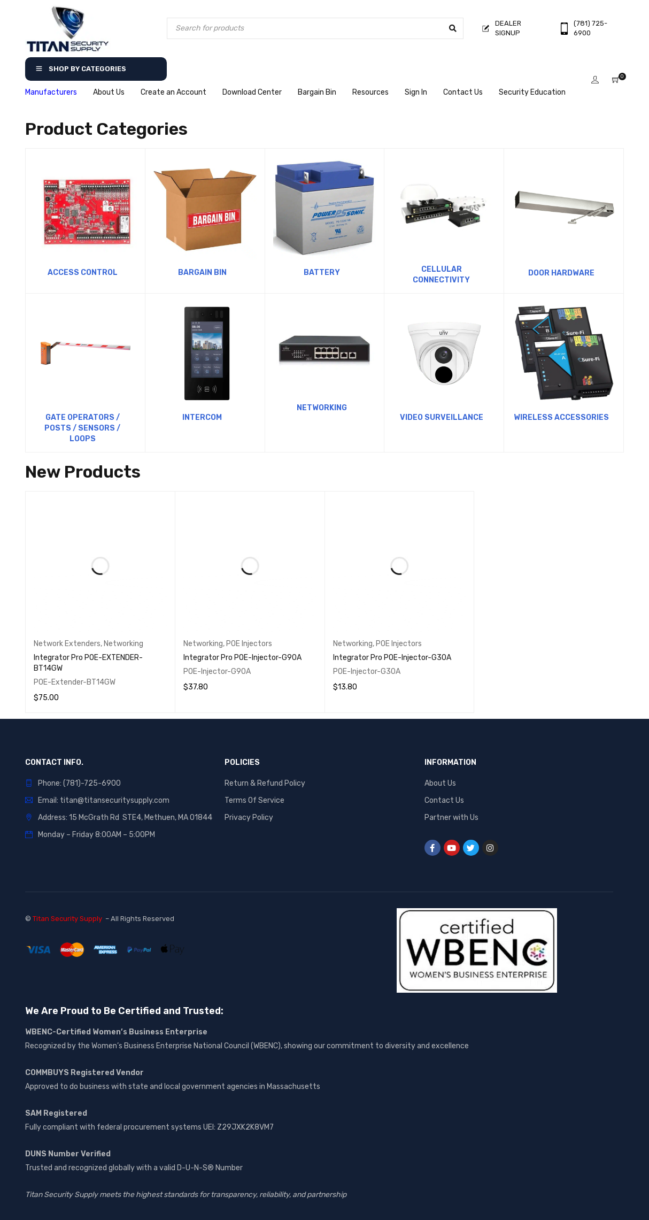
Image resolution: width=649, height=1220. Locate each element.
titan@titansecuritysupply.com (114, 800)
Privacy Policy (249, 817)
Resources (370, 92)
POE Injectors (249, 643)
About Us (109, 92)
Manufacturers (51, 92)
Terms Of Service (254, 800)
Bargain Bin (317, 92)
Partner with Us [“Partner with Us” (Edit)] (451, 817)
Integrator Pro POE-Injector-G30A (392, 657)
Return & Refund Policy (265, 783)
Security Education (532, 92)
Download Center (252, 92)
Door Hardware (561, 273)
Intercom (202, 417)
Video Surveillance (441, 417)
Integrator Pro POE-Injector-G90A (242, 657)
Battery (322, 272)
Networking (322, 407)
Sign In (416, 92)
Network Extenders (67, 643)
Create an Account (173, 92)
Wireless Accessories (561, 417)
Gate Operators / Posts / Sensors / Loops (82, 428)
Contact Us (463, 92)
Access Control (83, 272)
